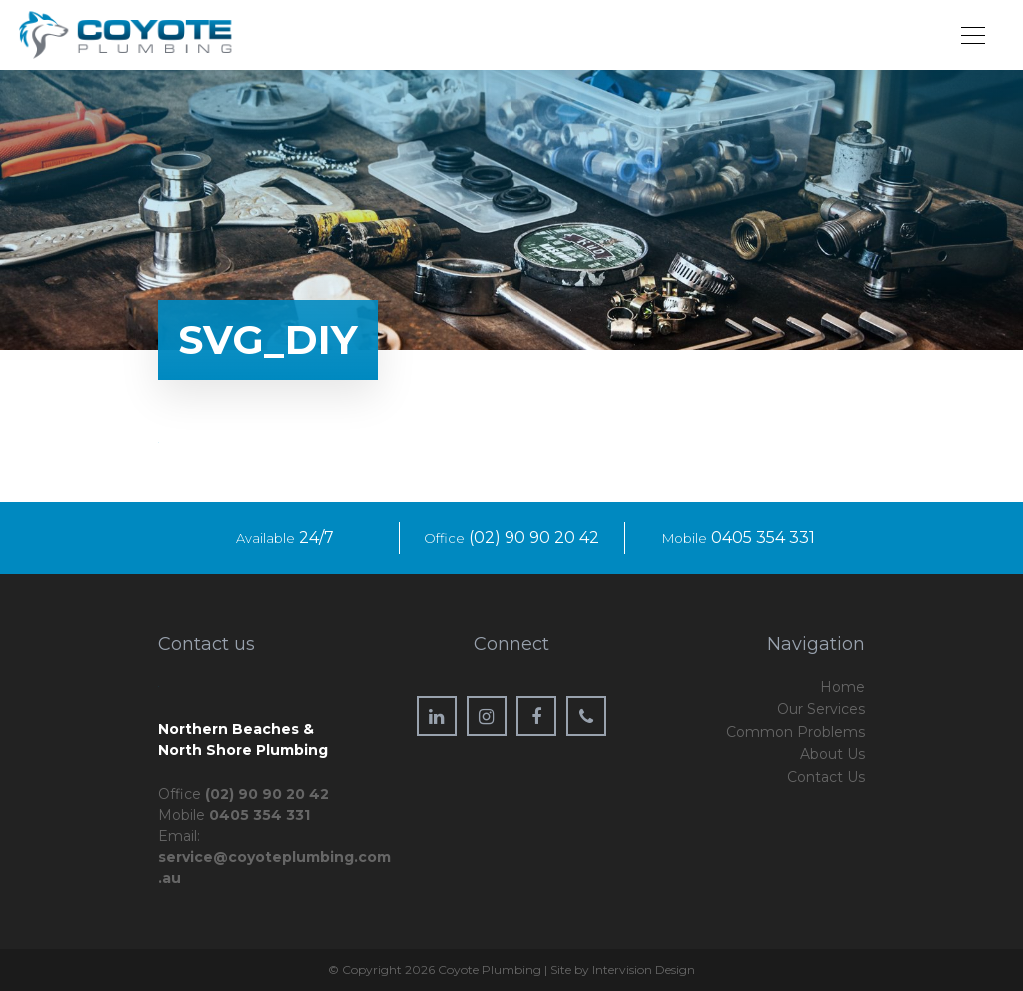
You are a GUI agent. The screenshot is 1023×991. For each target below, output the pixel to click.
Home (842, 687)
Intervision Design (643, 969)
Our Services (821, 709)
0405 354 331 (763, 537)
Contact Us (826, 777)
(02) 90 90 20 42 (534, 537)
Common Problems (795, 732)
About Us (832, 754)
